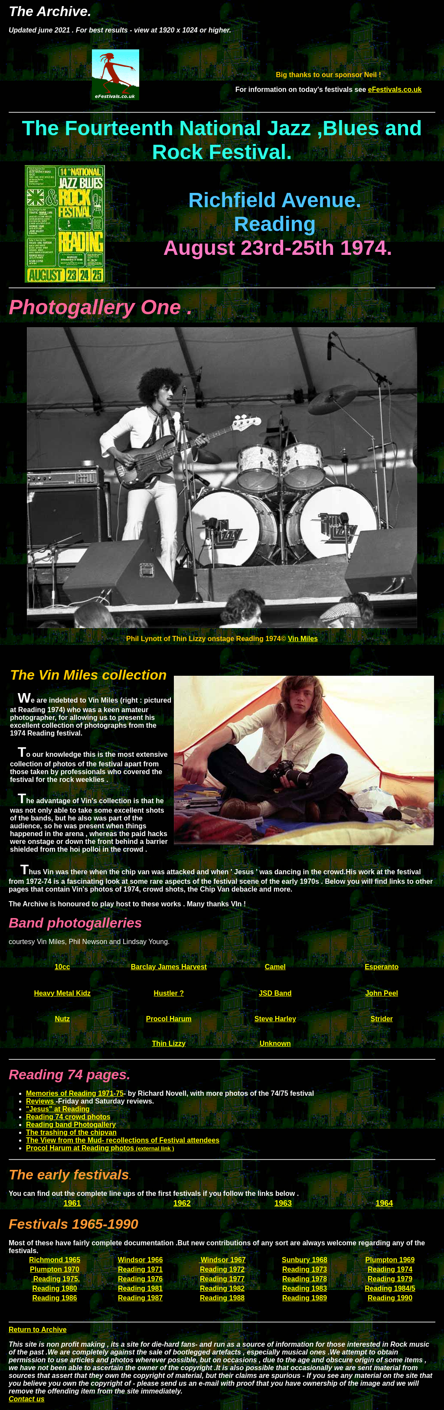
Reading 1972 (222, 1269)
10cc (62, 966)
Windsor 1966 (140, 1259)
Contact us (27, 1399)
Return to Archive (38, 1329)
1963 (283, 1203)
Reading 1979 (390, 1279)
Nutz (62, 1018)
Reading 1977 (222, 1279)
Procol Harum (169, 1018)
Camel (275, 966)
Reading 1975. (55, 1279)
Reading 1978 (304, 1279)
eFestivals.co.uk (395, 89)
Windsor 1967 (223, 1259)
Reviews (41, 1101)
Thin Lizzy (169, 1043)
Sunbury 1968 (304, 1259)
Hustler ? (169, 993)
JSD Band (275, 993)
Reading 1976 (140, 1279)
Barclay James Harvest (169, 966)
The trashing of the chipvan (71, 1132)
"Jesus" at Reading (58, 1109)
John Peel (381, 993)
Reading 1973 (304, 1269)
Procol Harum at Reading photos (100, 1148)
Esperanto (381, 966)
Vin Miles (303, 638)
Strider (381, 1018)
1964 (384, 1203)
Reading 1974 (390, 1269)
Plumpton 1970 (54, 1269)
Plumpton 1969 (390, 1259)
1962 (182, 1203)
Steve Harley (275, 1018)
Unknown (275, 1043)
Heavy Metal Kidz (62, 993)
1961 (72, 1203)
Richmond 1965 (54, 1259)
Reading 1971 (140, 1269)
